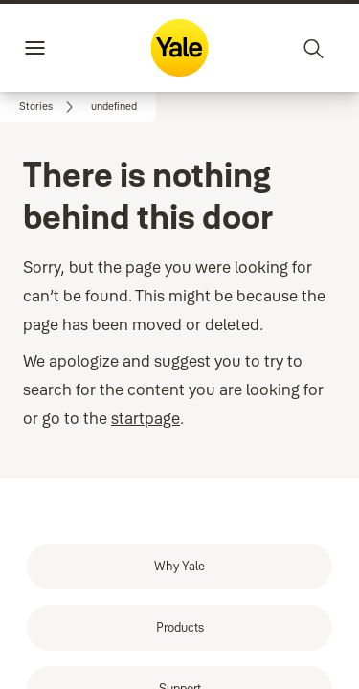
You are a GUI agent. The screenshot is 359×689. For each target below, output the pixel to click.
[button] (114, 107)
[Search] (314, 48)
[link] (49, 107)
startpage (145, 391)
